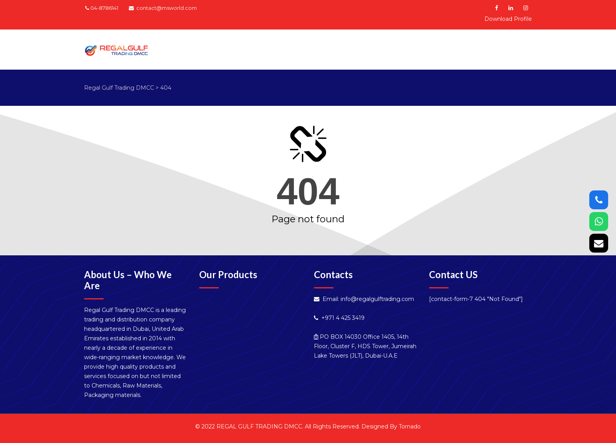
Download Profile (508, 18)
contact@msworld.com (166, 8)
